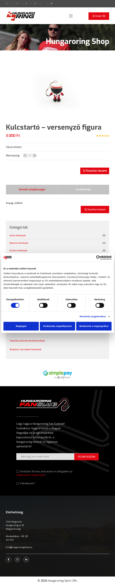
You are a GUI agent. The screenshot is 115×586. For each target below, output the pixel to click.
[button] (29, 90)
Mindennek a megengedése (94, 326)
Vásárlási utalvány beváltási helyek (27, 341)
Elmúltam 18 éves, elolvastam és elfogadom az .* (44, 474)
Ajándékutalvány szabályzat (24, 333)
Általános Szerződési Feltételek (25, 350)
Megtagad (21, 326)
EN (17, 3)
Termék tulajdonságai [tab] (32, 190)
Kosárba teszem (95, 171)
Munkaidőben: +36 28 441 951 (17, 539)
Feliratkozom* (25, 484)
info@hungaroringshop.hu (19, 548)
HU (7, 3)
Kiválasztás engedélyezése (57, 326)
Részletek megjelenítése (93, 316)
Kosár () (98, 16)
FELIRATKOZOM (86, 457)
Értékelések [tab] (83, 190)
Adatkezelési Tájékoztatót (30, 476)
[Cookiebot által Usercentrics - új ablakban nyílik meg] (98, 257)
